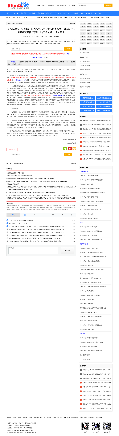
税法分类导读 (87, 106)
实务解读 (32, 13)
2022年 (109, 40)
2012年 (109, 33)
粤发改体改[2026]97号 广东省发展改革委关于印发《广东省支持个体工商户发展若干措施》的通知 (35, 241)
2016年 (102, 36)
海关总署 (42, 417)
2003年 (109, 27)
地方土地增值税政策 (104, 110)
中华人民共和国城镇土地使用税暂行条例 (91, 252)
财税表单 (89, 13)
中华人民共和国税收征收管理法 (89, 338)
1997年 (102, 23)
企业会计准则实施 (85, 70)
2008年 (109, 30)
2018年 (83, 40)
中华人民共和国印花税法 (87, 265)
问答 (82, 13)
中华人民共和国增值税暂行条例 (89, 175)
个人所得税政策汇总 (87, 102)
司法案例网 (99, 417)
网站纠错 (33, 423)
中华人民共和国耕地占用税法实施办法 (91, 316)
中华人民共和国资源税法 (87, 274)
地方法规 (24, 13)
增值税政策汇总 (87, 98)
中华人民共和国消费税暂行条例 (89, 197)
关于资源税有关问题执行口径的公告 (90, 278)
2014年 (89, 36)
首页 (8, 13)
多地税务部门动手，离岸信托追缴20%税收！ (76, 17)
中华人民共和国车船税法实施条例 (90, 295)
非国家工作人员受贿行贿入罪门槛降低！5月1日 (49, 17)
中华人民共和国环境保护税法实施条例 (91, 325)
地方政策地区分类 (104, 106)
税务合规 (49, 13)
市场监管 (36, 417)
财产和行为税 (84, 244)
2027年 (109, 43)
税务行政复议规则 (85, 359)
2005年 (89, 30)
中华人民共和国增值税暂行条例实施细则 (91, 180)
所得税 (82, 222)
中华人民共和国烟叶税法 (87, 299)
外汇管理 (59, 417)
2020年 (96, 40)
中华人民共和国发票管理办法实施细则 (91, 350)
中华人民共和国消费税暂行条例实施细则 (91, 201)
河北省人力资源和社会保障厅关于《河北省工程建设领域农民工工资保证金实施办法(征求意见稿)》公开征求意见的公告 (41, 187)
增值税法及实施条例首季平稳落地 (100, 17)
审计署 (54, 417)
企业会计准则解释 (85, 65)
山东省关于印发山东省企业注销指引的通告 (19, 175)
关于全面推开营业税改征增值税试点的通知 (92, 192)
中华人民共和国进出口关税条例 (89, 218)
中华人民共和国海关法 (86, 214)
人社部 (30, 417)
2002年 (102, 27)
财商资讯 (98, 13)
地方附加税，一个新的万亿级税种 (18, 17)
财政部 (14, 417)
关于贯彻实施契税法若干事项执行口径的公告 (93, 308)
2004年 (83, 30)
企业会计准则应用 (85, 61)
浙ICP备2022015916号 (30, 432)
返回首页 (72, 23)
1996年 (96, 23)
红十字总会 (67, 417)
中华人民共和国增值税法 (87, 184)
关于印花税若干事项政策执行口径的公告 (91, 269)
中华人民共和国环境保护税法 (88, 321)
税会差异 (75, 13)
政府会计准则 (84, 74)
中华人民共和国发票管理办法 (88, 346)
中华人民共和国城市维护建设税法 (90, 261)
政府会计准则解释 (85, 82)
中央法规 (15, 13)
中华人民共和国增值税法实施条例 (90, 188)
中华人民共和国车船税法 (87, 291)
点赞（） (13, 149)
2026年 (102, 43)
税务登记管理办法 (85, 355)
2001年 (96, 27)
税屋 (9, 23)
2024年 (89, 43)
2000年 (89, 27)
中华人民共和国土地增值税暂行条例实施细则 (93, 286)
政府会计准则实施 (85, 87)
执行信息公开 (74, 417)
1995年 (89, 23)
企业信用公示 (83, 417)
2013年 (83, 36)
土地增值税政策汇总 (87, 110)
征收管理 (82, 333)
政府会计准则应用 (85, 78)
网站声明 (21, 423)
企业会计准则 (84, 57)
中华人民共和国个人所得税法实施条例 (91, 239)
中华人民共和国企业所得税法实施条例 (91, 231)
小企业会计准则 (84, 52)
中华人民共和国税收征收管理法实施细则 (91, 342)
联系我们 (27, 423)
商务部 (19, 417)
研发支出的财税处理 (13, 184)
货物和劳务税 (84, 171)
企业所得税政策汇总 (104, 98)
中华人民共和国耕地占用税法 (88, 312)
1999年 (83, 27)
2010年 (96, 33)
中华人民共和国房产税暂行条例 (89, 248)
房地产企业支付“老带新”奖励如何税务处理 (19, 189)
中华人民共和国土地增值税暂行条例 (90, 282)
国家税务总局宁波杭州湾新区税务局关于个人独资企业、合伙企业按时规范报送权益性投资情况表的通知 (37, 181)
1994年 (83, 23)
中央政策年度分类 (104, 102)
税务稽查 (58, 13)
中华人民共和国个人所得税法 (88, 235)
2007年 (102, 30)
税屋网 (9, 423)
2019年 (89, 40)
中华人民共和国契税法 (86, 303)
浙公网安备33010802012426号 (15, 432)
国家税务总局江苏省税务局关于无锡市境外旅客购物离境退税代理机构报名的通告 (30, 178)
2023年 (83, 43)
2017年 (109, 36)
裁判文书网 (91, 417)
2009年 (20, 23)
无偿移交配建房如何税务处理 (15, 173)
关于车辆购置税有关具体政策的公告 (90, 210)
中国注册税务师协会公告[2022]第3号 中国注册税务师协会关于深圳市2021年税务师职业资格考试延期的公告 (38, 195)
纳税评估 (66, 13)
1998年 (109, 23)
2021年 (102, 40)
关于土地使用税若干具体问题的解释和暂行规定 (93, 256)
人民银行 (48, 417)
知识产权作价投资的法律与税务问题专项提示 (21, 220)
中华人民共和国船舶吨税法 (88, 329)
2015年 (96, 36)
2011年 (102, 33)
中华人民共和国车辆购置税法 (88, 205)
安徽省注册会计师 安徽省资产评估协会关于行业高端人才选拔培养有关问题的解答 (31, 192)
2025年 (96, 43)
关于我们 (14, 423)
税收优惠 (41, 13)
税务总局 (24, 417)
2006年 (96, 30)
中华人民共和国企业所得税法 (88, 227)
